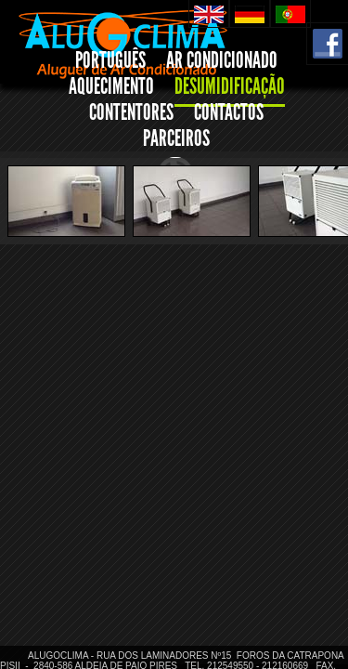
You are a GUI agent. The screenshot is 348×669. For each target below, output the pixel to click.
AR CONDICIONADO (221, 60)
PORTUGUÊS (110, 60)
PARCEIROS (176, 138)
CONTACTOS (229, 112)
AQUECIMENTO (111, 86)
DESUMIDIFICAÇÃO (229, 86)
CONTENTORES (131, 112)
